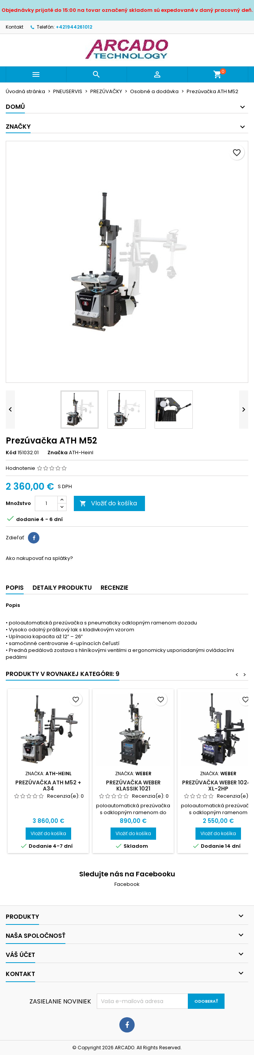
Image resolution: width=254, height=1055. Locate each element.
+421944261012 (74, 27)
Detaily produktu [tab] (62, 587)
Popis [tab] (15, 587)
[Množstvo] (46, 503)
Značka (57, 452)
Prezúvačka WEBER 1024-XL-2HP (218, 785)
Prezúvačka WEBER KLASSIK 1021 (133, 785)
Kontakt (14, 27)
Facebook (127, 884)
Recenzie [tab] (114, 587)
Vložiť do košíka (108, 503)
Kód (11, 452)
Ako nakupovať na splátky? (39, 558)
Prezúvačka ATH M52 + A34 (48, 785)
